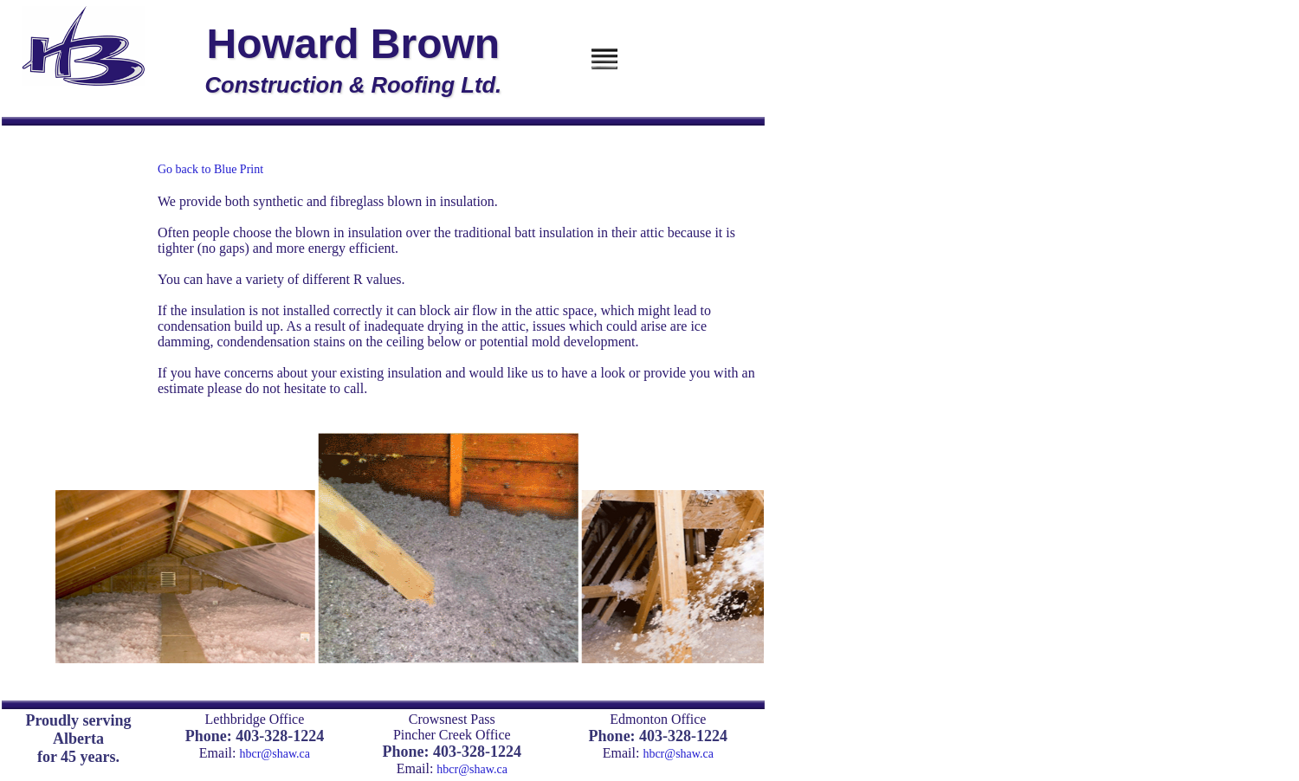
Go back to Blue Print (210, 169)
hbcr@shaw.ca (274, 753)
